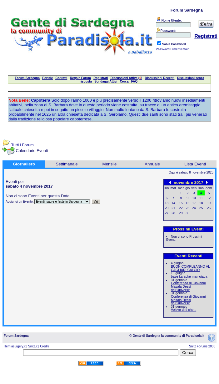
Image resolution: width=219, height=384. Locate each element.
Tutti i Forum (22, 145)
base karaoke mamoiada (189, 276)
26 (209, 208)
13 (166, 203)
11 (201, 198)
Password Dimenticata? (172, 49)
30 (187, 213)
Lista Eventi (195, 164)
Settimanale (66, 164)
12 (209, 198)
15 (181, 203)
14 (173, 203)
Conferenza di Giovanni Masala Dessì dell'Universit (188, 286)
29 (181, 213)
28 (173, 213)
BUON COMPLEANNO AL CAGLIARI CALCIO (190, 268)
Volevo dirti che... (183, 309)
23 (187, 208)
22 (181, 208)
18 (201, 203)
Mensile (109, 164)
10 (194, 198)
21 (173, 208)
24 (194, 208)
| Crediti (43, 346)
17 (194, 203)
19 (209, 203)
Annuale (152, 164)
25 (201, 208)
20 (166, 208)
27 (166, 213)
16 (187, 203)
